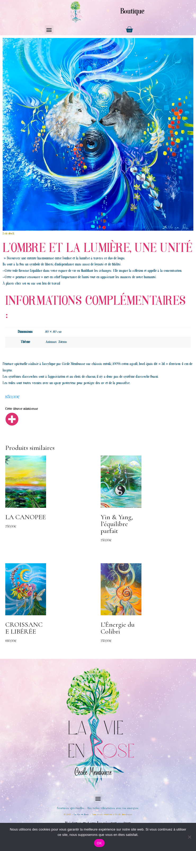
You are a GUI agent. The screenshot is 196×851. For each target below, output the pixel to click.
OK (99, 843)
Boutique (132, 12)
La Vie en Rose (81, 814)
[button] (49, 29)
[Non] (189, 837)
